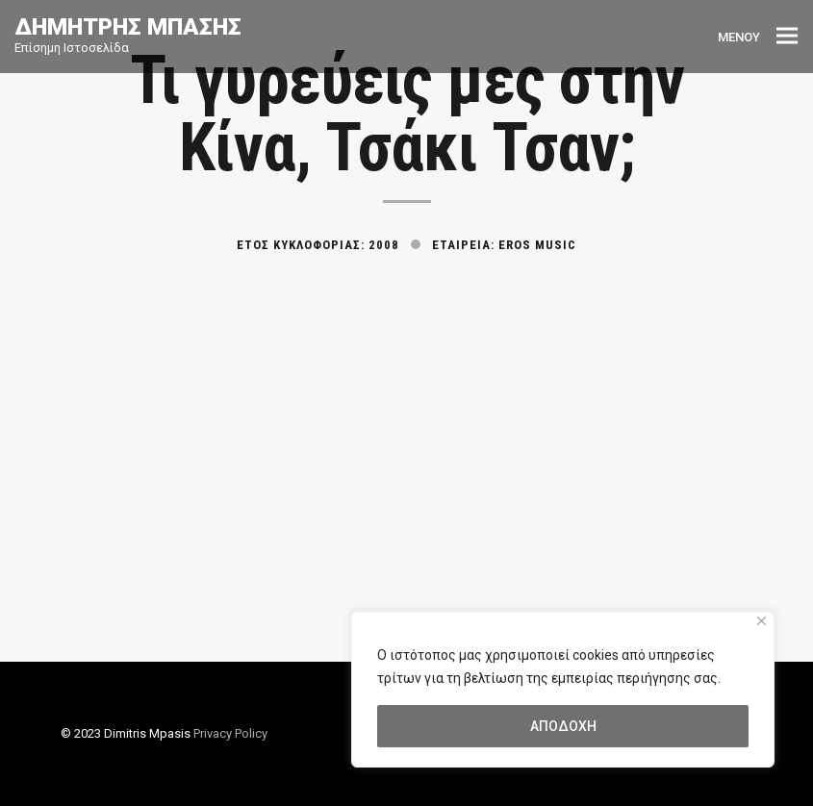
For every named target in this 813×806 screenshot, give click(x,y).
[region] (563, 690)
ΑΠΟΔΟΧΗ (563, 726)
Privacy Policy (230, 733)
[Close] (761, 621)
